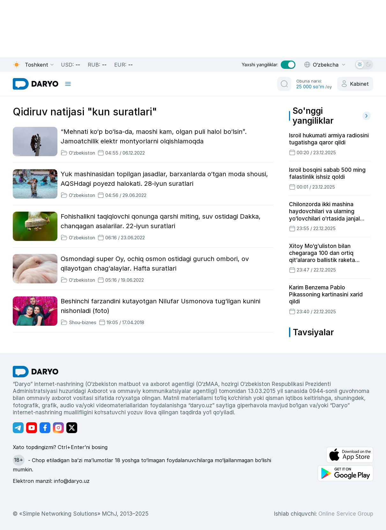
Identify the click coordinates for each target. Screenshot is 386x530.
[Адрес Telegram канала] (18, 427)
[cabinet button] (355, 84)
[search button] (284, 84)
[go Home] (35, 371)
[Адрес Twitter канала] (71, 427)
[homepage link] (35, 84)
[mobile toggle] (68, 83)
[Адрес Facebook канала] (45, 427)
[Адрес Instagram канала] (58, 427)
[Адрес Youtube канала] (31, 427)
